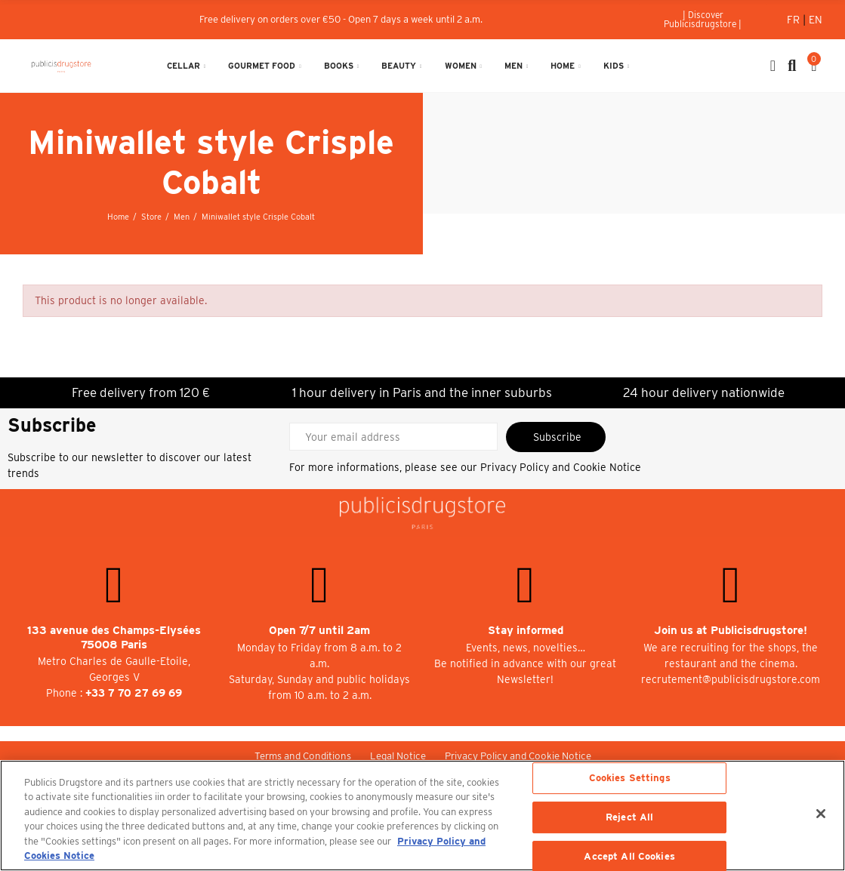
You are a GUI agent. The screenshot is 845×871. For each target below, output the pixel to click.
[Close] (820, 813)
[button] (702, 19)
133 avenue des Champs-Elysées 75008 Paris (114, 637)
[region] (422, 815)
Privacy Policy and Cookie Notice (560, 467)
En (815, 20)
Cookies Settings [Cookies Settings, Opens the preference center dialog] (630, 778)
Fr (795, 20)
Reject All (629, 817)
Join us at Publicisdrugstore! (730, 630)
